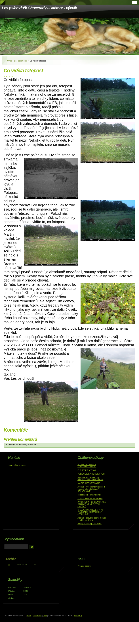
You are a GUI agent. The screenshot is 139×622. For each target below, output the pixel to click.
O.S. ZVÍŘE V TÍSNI (86, 470)
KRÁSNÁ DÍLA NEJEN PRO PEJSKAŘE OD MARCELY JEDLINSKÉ (90, 512)
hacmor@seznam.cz (17, 465)
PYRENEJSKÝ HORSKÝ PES (91, 474)
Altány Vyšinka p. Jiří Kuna (89, 524)
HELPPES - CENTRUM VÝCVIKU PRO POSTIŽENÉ (90, 478)
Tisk (45, 616)
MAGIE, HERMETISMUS (88, 483)
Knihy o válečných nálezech (89, 498)
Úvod (9, 61)
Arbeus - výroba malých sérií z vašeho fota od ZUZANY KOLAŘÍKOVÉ (91, 489)
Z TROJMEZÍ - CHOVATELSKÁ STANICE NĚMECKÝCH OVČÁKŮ (91, 504)
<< (9, 565)
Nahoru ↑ (78, 616)
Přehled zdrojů (83, 566)
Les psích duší (20, 61)
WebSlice (37, 616)
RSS (29, 616)
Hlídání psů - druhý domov (89, 495)
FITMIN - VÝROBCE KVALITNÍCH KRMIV (86, 465)
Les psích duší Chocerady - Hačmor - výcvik (39, 8)
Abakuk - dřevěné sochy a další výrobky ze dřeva (91, 519)
